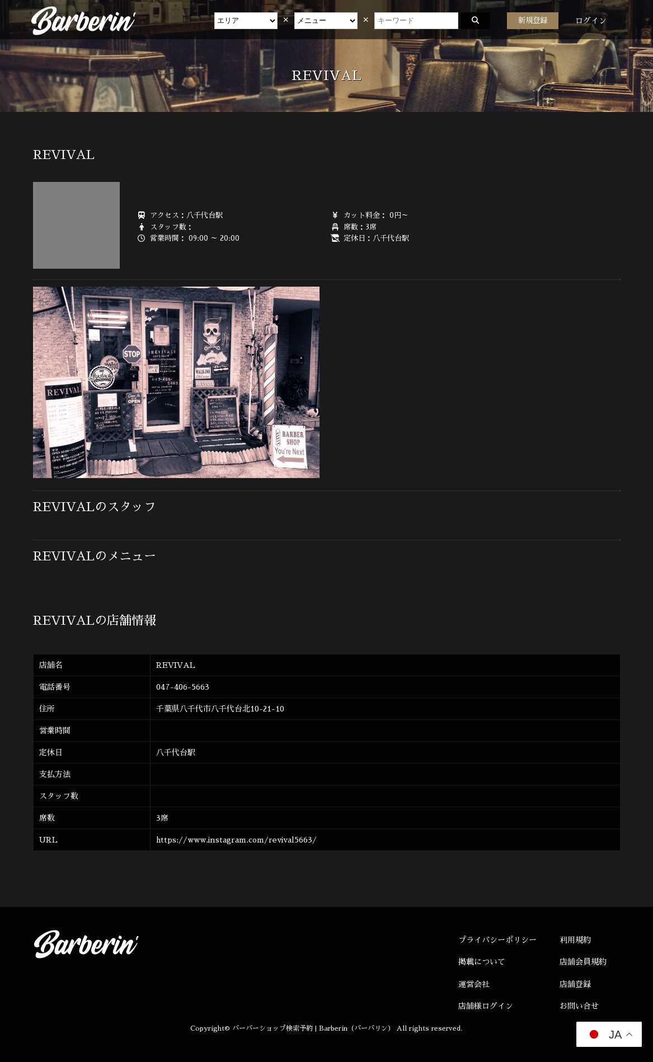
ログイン (591, 21)
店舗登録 (575, 984)
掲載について (481, 962)
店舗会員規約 (583, 962)
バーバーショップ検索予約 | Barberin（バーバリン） (313, 1028)
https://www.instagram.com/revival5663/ (236, 840)
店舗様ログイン (485, 1006)
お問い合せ (579, 1006)
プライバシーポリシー (497, 940)
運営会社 (474, 984)
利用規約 (575, 940)
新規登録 (532, 20)
